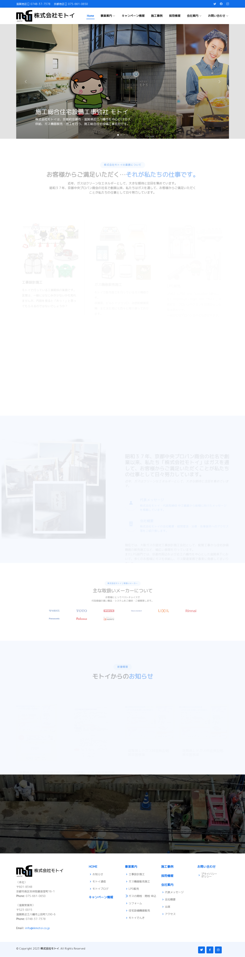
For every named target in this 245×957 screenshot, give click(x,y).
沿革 (167, 907)
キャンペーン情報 (133, 16)
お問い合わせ (206, 867)
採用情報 (174, 16)
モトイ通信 (99, 881)
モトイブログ (100, 888)
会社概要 (170, 899)
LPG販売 (134, 888)
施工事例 (156, 16)
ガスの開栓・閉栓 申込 (142, 896)
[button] (219, 81)
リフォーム (135, 903)
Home (90, 16)
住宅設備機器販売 (139, 910)
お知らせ (97, 874)
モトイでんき (137, 918)
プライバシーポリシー (209, 875)
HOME (93, 867)
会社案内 (167, 885)
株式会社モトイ (45, 15)
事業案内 (131, 867)
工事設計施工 (137, 874)
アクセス (170, 914)
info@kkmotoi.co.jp (37, 928)
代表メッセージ (174, 892)
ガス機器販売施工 (139, 881)
